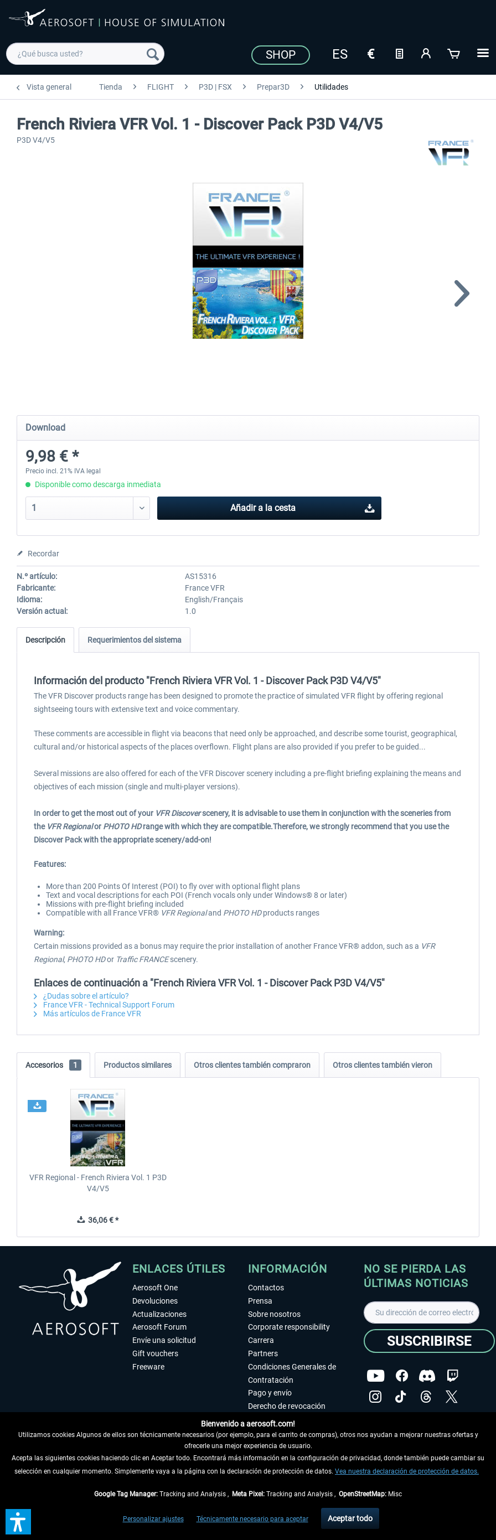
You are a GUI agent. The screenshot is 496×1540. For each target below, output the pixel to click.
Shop (281, 54)
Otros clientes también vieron (382, 1065)
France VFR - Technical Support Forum (104, 1004)
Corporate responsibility (289, 1326)
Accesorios (53, 1065)
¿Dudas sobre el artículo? (81, 995)
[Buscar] (152, 54)
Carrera (261, 1340)
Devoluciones (155, 1300)
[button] (18, 1521)
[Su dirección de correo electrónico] (421, 1312)
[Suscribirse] (429, 1341)
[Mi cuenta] (427, 53)
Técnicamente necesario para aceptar (252, 1519)
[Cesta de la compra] (454, 53)
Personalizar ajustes (153, 1519)
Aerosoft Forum (159, 1326)
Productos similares (138, 1065)
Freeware (148, 1366)
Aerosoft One (155, 1287)
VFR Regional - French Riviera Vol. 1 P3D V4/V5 (98, 1183)
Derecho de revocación (287, 1406)
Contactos (266, 1287)
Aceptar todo (350, 1518)
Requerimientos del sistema (134, 639)
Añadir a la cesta (302, 506)
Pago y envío (270, 1392)
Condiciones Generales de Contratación (292, 1373)
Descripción (45, 639)
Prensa (260, 1300)
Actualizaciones (159, 1314)
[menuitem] (85, 54)
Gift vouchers (155, 1353)
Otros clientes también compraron (252, 1065)
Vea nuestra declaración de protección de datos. (407, 1471)
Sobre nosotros (274, 1314)
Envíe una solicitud (164, 1340)
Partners (263, 1353)
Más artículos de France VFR (87, 1013)
